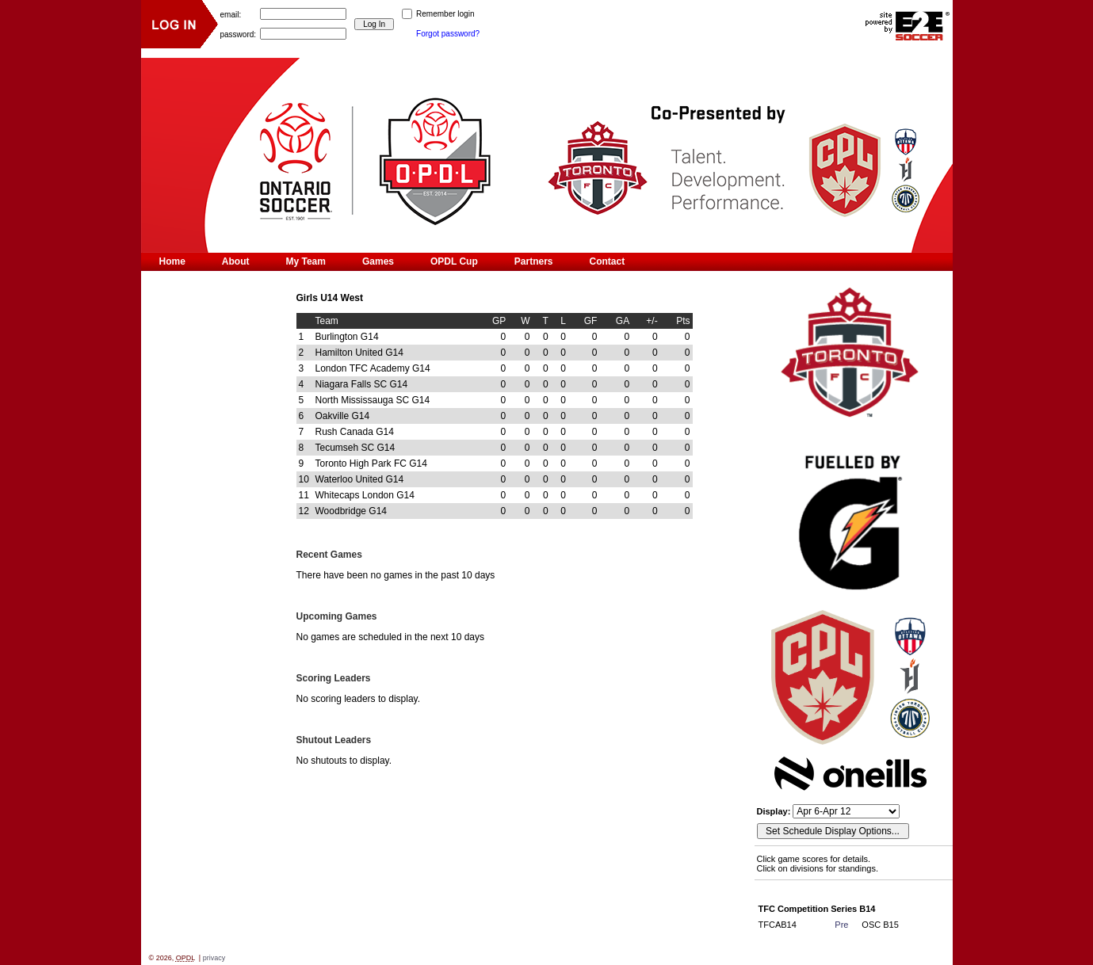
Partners (533, 261)
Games (378, 261)
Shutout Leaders (334, 740)
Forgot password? (448, 33)
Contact (607, 261)
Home (172, 261)
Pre (841, 924)
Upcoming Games (336, 616)
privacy (214, 958)
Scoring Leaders (333, 678)
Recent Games (329, 554)
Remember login (445, 14)
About (236, 261)
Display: (775, 811)
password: (238, 33)
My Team (306, 261)
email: (231, 14)
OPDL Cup (454, 261)
